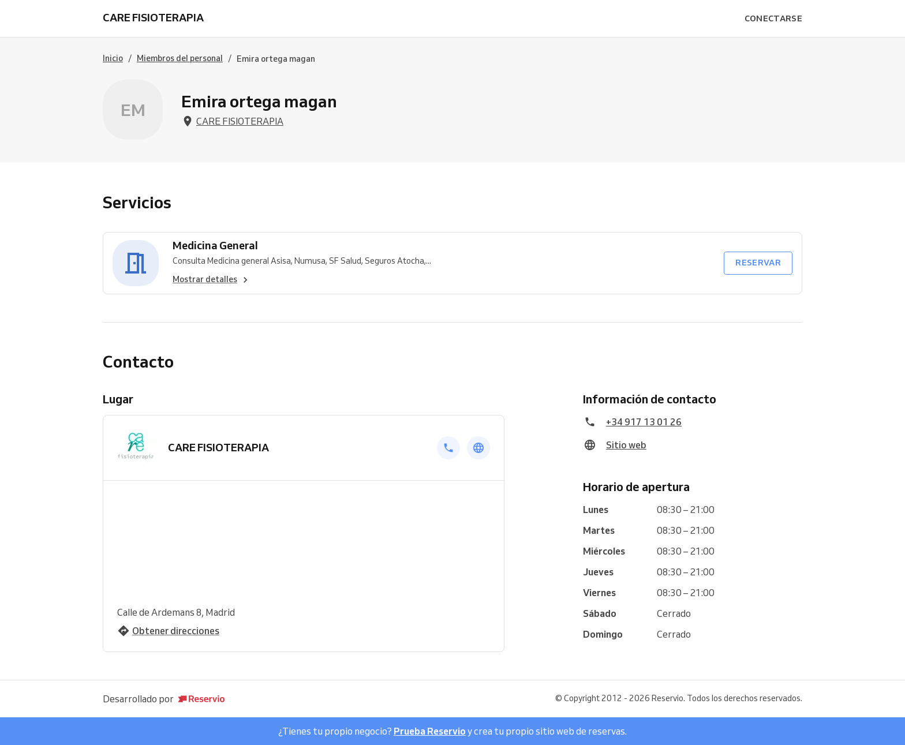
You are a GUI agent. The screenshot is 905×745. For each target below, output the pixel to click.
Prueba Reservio (430, 731)
